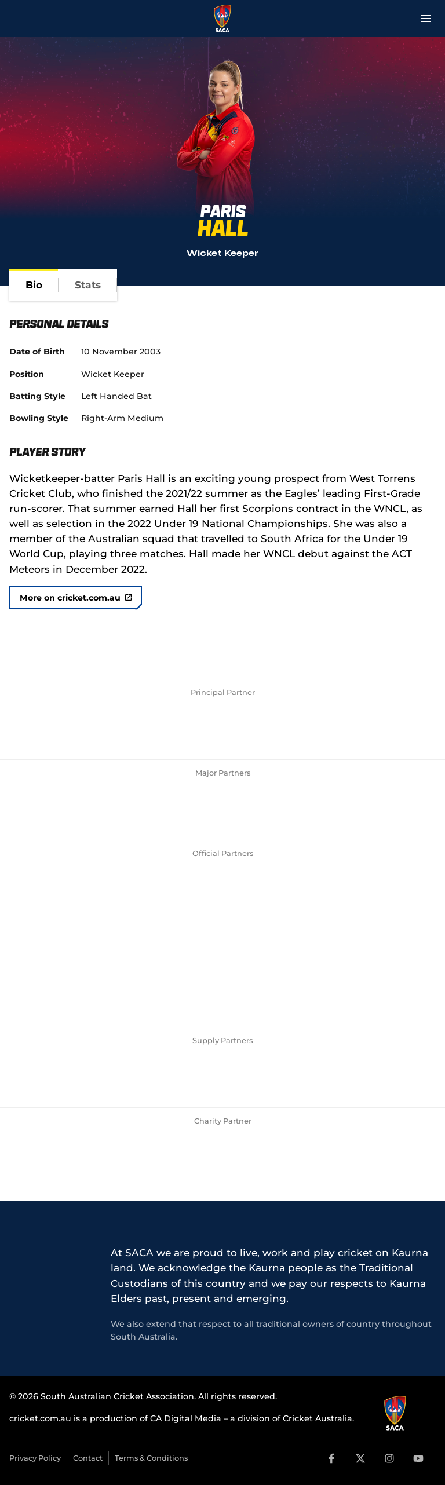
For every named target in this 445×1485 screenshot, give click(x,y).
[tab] (34, 285)
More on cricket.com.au (76, 597)
